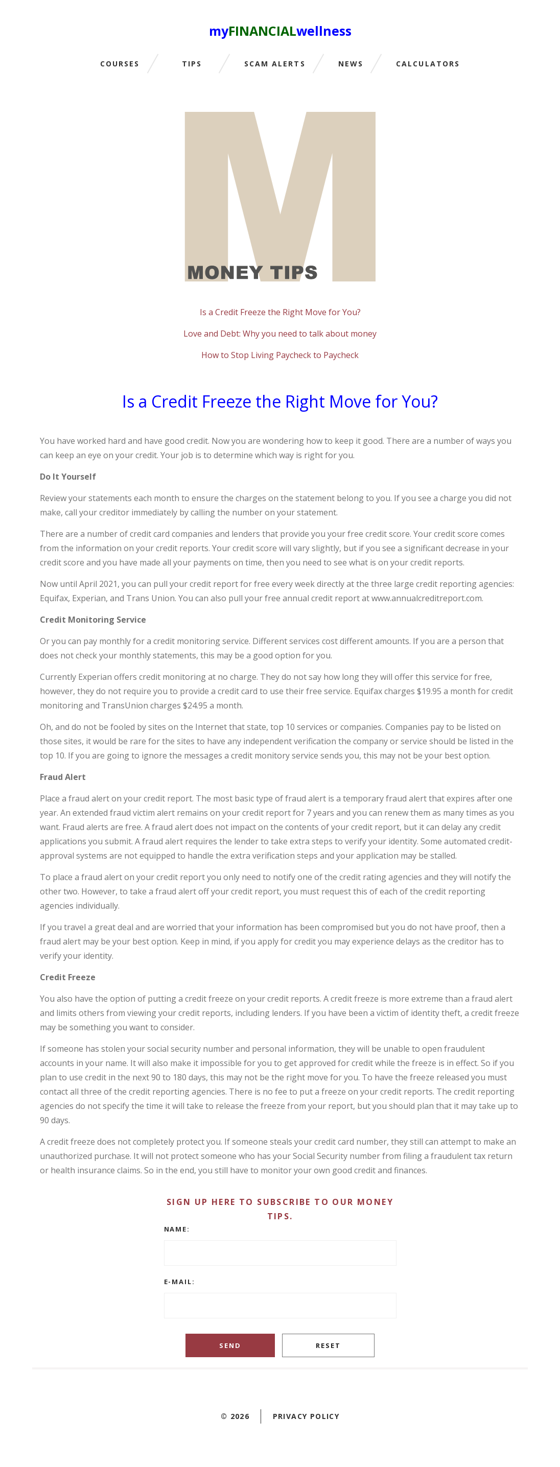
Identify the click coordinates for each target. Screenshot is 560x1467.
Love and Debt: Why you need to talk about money (280, 333)
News (350, 64)
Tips (192, 64)
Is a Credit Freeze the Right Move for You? (280, 312)
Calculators (428, 64)
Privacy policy (306, 1416)
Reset (328, 1345)
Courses (120, 64)
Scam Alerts (275, 64)
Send (230, 1345)
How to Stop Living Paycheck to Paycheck (280, 355)
